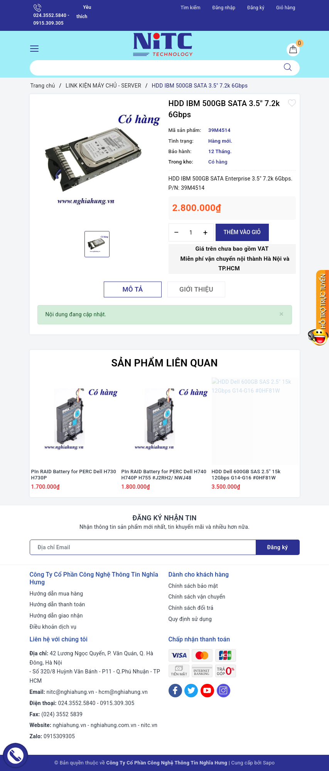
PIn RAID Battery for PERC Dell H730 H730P (73, 475)
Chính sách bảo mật (193, 586)
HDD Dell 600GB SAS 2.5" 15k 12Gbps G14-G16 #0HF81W (246, 475)
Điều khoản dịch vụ (53, 627)
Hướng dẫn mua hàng (56, 593)
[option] (97, 161)
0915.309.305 (117, 703)
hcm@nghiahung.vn (123, 692)
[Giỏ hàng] (293, 49)
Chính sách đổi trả (191, 608)
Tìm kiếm (191, 7)
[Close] (281, 314)
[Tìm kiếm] (288, 68)
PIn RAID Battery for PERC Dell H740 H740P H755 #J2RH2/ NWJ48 (164, 475)
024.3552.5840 (77, 703)
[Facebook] (175, 690)
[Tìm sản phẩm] (153, 68)
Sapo (269, 763)
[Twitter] (191, 690)
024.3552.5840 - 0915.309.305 (51, 15)
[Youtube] (207, 690)
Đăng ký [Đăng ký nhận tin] (277, 547)
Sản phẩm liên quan (164, 363)
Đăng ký (255, 7)
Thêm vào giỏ (242, 232)
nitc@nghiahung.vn (70, 692)
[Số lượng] (191, 232)
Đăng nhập (224, 7)
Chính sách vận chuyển (197, 597)
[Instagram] (223, 690)
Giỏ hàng (285, 7)
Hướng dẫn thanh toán (57, 604)
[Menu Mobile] (36, 47)
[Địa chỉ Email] (143, 547)
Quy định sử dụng (190, 619)
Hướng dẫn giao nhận (56, 615)
